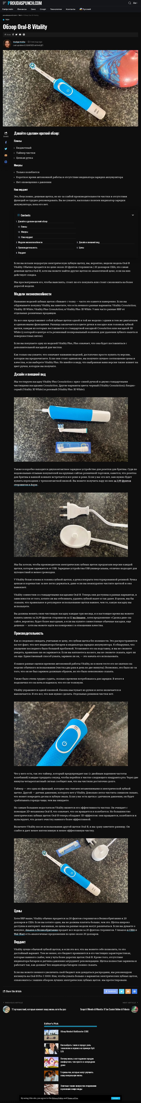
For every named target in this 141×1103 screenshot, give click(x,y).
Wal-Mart (22, 925)
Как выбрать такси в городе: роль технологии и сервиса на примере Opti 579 (77, 1040)
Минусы (24, 227)
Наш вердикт (88, 227)
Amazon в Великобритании (42, 921)
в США (133, 921)
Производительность (29, 238)
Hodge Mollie (19, 42)
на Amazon (79, 609)
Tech (7, 19)
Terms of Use (76, 1098)
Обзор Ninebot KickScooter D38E (74, 1023)
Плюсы (85, 222)
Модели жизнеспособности (32, 232)
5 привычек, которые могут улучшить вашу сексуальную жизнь (77, 1066)
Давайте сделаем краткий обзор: (35, 221)
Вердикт (24, 243)
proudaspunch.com (25, 3)
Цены (83, 238)
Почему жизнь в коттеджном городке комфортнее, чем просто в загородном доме (78, 1054)
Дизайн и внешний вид (91, 232)
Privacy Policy (59, 1098)
